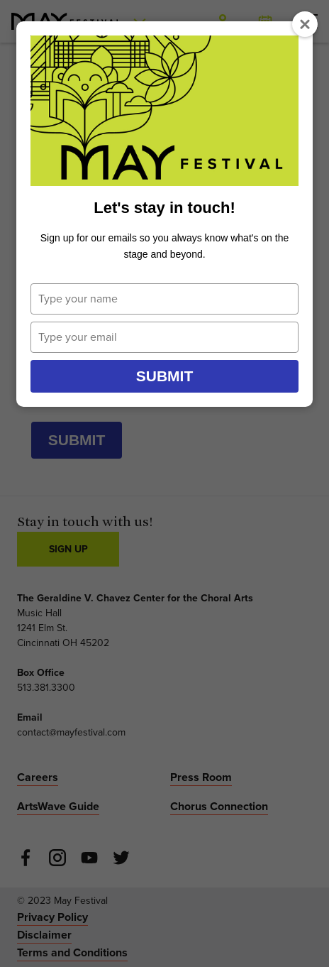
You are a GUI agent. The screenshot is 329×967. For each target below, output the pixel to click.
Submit (165, 376)
